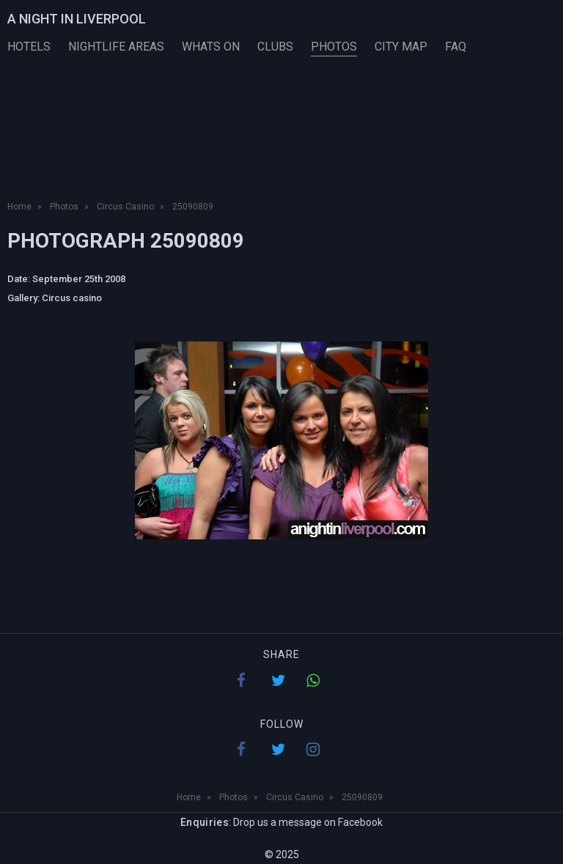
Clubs (275, 46)
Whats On (211, 46)
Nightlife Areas (116, 46)
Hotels (29, 46)
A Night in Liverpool (76, 18)
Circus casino (72, 297)
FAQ (455, 46)
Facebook (360, 822)
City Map (401, 46)
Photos (334, 46)
